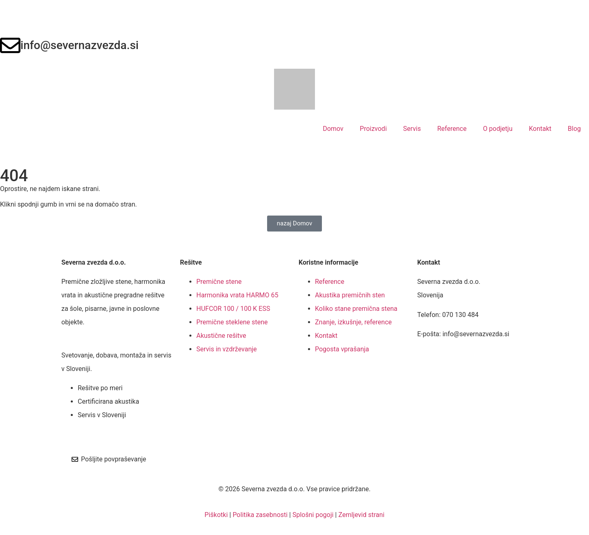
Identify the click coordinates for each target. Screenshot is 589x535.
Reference (452, 129)
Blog (574, 129)
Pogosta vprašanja (342, 349)
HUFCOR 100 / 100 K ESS (233, 308)
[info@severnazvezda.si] (10, 45)
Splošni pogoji (312, 515)
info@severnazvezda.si (79, 45)
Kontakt (540, 129)
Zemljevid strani (361, 515)
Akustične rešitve (221, 335)
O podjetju (498, 129)
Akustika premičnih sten (350, 295)
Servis (412, 129)
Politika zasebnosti (260, 515)
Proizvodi (373, 129)
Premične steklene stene (232, 322)
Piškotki (216, 515)
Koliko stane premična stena (356, 308)
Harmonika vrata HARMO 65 (237, 295)
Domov (333, 129)
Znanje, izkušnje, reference (353, 322)
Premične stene (219, 281)
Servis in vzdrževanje (226, 349)
